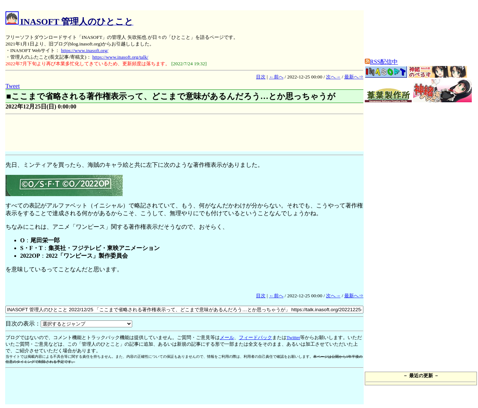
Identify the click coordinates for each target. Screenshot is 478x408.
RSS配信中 (381, 62)
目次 (261, 77)
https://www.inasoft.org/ (84, 50)
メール (227, 337)
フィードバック (255, 337)
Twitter (293, 337)
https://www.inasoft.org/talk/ (120, 57)
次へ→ (333, 77)
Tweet (12, 86)
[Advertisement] (138, 133)
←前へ (276, 77)
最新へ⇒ (353, 77)
